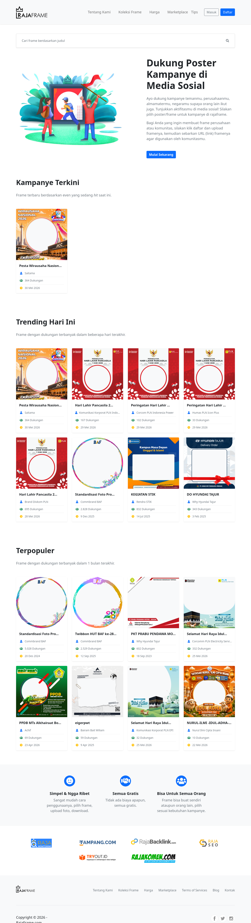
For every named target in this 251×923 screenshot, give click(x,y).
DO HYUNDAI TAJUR (203, 494)
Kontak (230, 890)
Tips (194, 12)
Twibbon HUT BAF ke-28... (95, 634)
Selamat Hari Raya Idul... (207, 634)
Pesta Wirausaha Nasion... (40, 265)
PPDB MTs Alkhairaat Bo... (40, 722)
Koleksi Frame (130, 12)
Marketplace (177, 12)
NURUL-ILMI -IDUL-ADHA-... (209, 722)
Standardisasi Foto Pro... (95, 494)
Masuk (211, 12)
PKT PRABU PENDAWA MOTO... (153, 634)
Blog (216, 890)
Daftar (227, 12)
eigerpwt (82, 722)
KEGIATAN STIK (143, 494)
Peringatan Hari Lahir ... (150, 405)
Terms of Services (194, 890)
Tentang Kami (99, 12)
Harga (154, 12)
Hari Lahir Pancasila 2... (94, 405)
